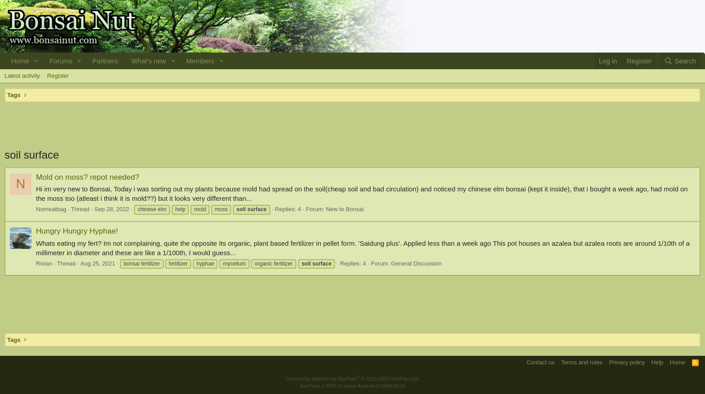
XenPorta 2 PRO (318, 386)
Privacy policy (627, 362)
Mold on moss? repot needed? (87, 177)
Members (200, 61)
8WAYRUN (393, 386)
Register (58, 75)
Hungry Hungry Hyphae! (77, 231)
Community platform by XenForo (352, 378)
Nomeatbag (51, 209)
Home (20, 61)
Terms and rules (581, 362)
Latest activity (22, 75)
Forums (60, 61)
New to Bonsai (345, 209)
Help (657, 362)
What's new (148, 61)
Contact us (540, 362)
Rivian (44, 263)
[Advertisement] (352, 124)
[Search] (680, 61)
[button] (36, 61)
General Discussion (416, 263)
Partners (105, 61)
